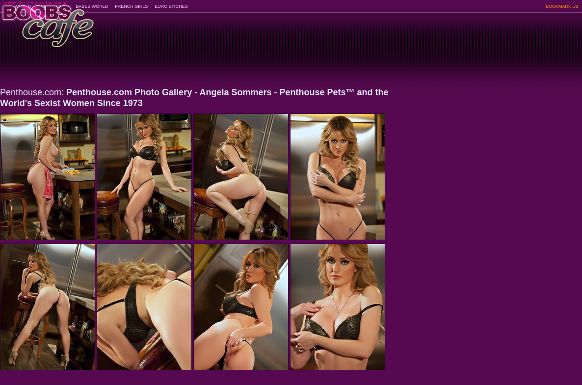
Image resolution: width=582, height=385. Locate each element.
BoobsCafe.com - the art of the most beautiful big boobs (47, 21)
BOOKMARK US (562, 6)
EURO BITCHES (171, 6)
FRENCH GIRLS (131, 6)
